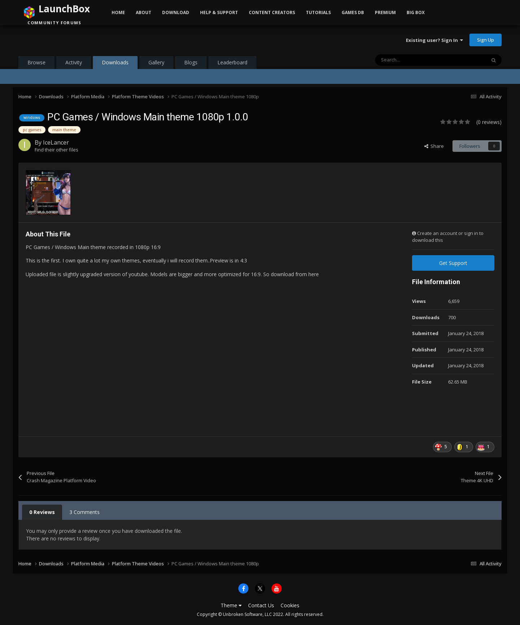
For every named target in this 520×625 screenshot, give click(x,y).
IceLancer (56, 142)
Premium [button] (385, 12)
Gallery (156, 62)
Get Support (453, 263)
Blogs (191, 62)
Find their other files (56, 149)
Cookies (290, 605)
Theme (231, 605)
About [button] (143, 12)
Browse (36, 62)
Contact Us (261, 605)
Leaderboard (232, 62)
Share (434, 146)
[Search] (415, 60)
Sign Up (485, 40)
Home (118, 12)
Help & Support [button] (219, 12)
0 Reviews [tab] (42, 512)
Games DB (353, 12)
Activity (73, 62)
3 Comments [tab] (84, 512)
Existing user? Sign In (434, 40)
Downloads (115, 64)
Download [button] (175, 12)
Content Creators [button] (272, 12)
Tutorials (318, 12)
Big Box (416, 12)
